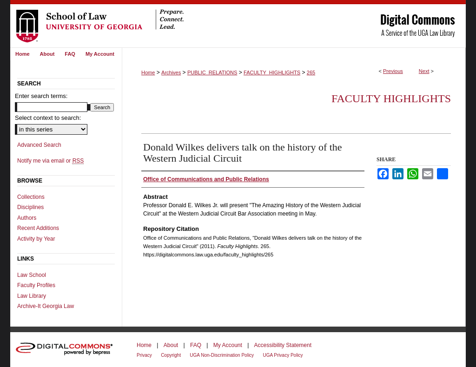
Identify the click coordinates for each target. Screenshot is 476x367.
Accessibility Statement (282, 345)
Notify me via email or (50, 160)
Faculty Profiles (36, 285)
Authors (26, 218)
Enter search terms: (41, 95)
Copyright (171, 355)
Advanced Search (39, 145)
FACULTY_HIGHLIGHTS (272, 72)
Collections (31, 197)
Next (424, 71)
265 (311, 72)
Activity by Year (36, 239)
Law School (31, 275)
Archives (171, 72)
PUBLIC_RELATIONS (212, 72)
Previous (393, 71)
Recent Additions (38, 228)
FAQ (195, 345)
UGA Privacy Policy (283, 355)
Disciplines (30, 207)
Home (148, 72)
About (171, 345)
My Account (227, 345)
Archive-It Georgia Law (45, 306)
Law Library (31, 296)
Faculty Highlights (391, 98)
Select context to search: (48, 117)
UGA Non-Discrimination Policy (222, 355)
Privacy (144, 355)
